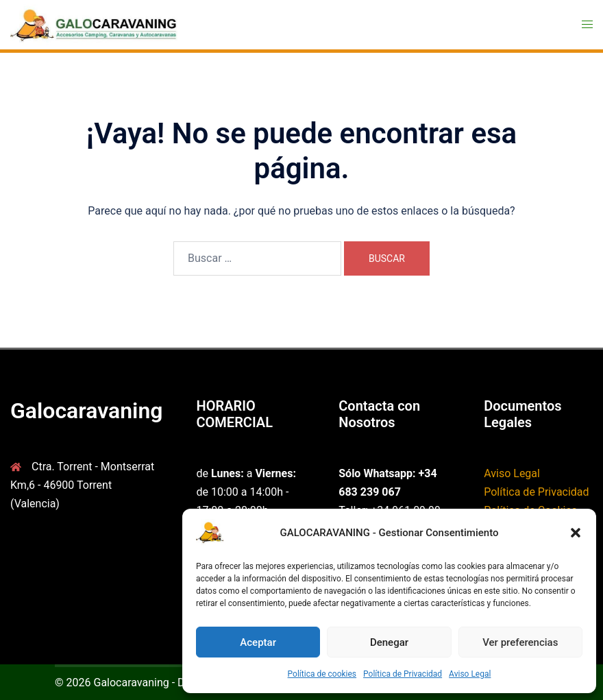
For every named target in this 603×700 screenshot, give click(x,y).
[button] (575, 533)
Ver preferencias (520, 642)
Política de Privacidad (402, 674)
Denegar (389, 642)
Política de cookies (322, 674)
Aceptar (258, 642)
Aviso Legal (470, 674)
